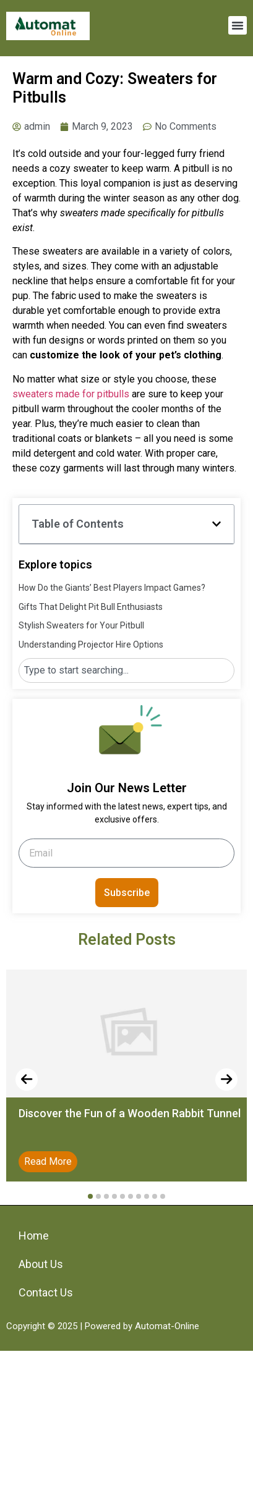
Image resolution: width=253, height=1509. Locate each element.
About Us (41, 1264)
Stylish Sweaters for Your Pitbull (81, 625)
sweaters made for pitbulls (70, 394)
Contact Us (46, 1292)
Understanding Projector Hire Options (91, 644)
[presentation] (26, 1079)
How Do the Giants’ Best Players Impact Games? (112, 588)
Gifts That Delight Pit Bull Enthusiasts (91, 607)
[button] (237, 25)
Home (34, 1235)
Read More (48, 1161)
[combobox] (126, 670)
